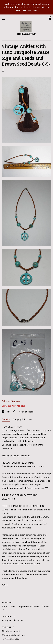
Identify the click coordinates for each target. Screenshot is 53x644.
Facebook (19, 620)
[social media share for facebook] (3, 411)
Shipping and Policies (29, 606)
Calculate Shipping (11, 401)
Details (6, 419)
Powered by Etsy (10, 638)
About (12, 606)
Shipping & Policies (22, 419)
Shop (4, 606)
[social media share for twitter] (8, 411)
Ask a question (26, 411)
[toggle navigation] (3, 18)
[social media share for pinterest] (14, 411)
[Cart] (49, 19)
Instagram (7, 620)
